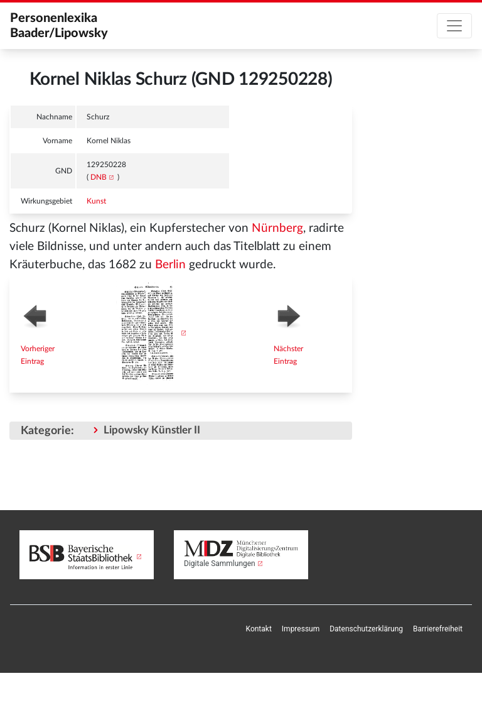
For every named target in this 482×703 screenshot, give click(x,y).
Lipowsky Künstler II (152, 430)
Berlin (170, 265)
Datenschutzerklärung (366, 628)
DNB (98, 177)
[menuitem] (259, 629)
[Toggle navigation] (454, 25)
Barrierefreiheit (438, 628)
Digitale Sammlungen (219, 563)
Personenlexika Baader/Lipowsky (59, 26)
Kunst (96, 201)
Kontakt (259, 628)
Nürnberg (277, 228)
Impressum (300, 628)
